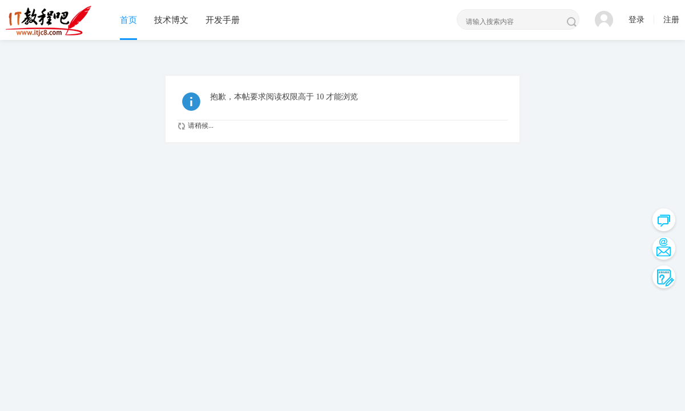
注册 (671, 19)
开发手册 (223, 20)
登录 (636, 19)
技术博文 (171, 20)
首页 (128, 20)
